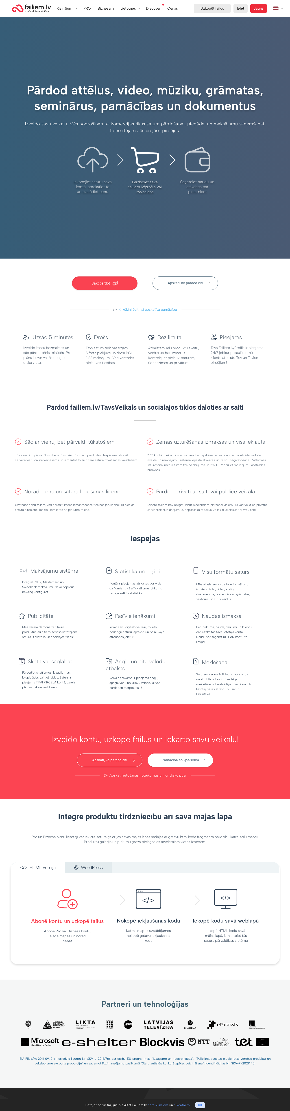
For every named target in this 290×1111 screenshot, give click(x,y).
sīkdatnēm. (182, 1105)
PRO (87, 8)
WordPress (88, 867)
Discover (153, 8)
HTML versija (38, 867)
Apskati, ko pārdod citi (185, 283)
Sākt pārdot (105, 283)
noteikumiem (158, 1105)
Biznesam (106, 8)
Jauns (259, 8)
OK (200, 1105)
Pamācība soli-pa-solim (180, 760)
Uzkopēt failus (212, 8)
